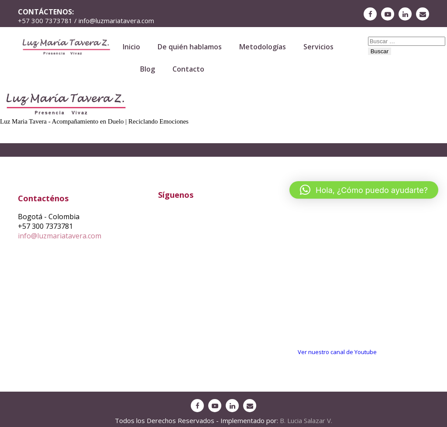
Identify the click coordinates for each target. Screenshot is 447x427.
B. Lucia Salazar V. (306, 420)
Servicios (318, 47)
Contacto (188, 69)
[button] (363, 190)
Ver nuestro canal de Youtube (337, 352)
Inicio (131, 47)
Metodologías (262, 47)
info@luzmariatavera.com (59, 236)
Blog (147, 69)
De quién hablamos (190, 47)
